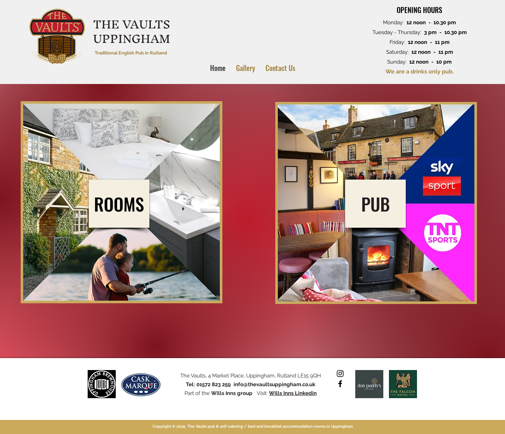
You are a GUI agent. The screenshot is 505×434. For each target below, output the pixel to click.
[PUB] (375, 204)
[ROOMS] (119, 204)
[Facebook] (340, 383)
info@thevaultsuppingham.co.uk (274, 384)
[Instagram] (340, 373)
